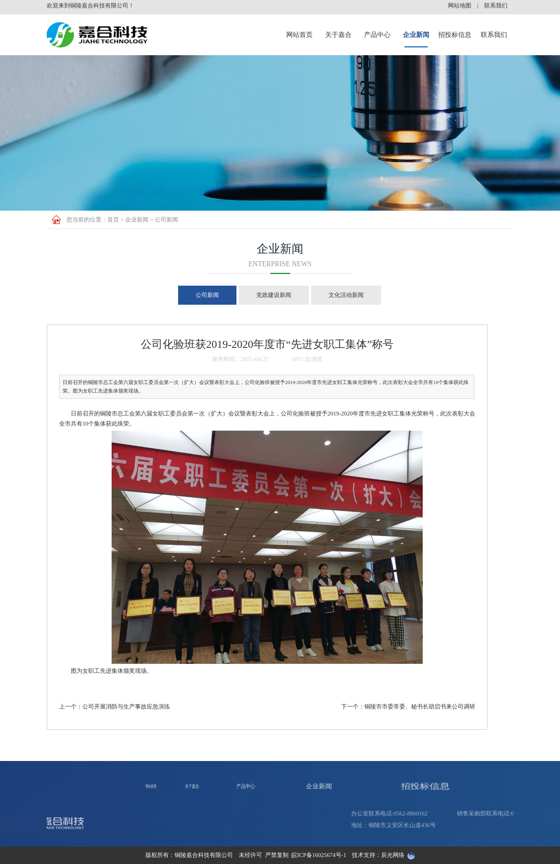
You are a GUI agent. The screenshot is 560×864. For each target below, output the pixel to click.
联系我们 (494, 34)
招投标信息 (454, 34)
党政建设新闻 (273, 295)
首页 (113, 219)
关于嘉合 (338, 34)
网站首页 (299, 34)
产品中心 (377, 34)
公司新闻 (166, 219)
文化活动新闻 (346, 295)
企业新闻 (416, 34)
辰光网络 (392, 855)
